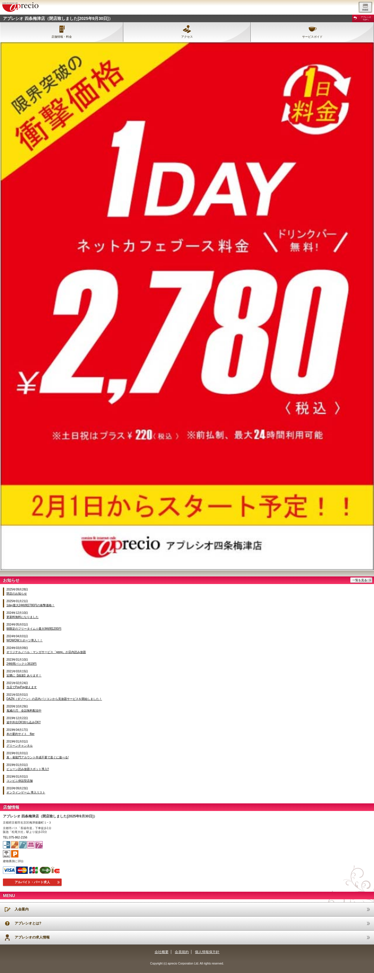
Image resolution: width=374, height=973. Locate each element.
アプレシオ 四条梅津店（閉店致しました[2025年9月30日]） (58, 18)
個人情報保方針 (207, 952)
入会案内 (22, 909)
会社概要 (162, 952)
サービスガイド (312, 36)
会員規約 (182, 952)
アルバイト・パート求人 (32, 882)
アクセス (187, 36)
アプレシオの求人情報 (32, 937)
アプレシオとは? (28, 923)
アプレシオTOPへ (366, 18)
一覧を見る (359, 580)
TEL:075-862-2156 (15, 837)
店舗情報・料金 (61, 36)
